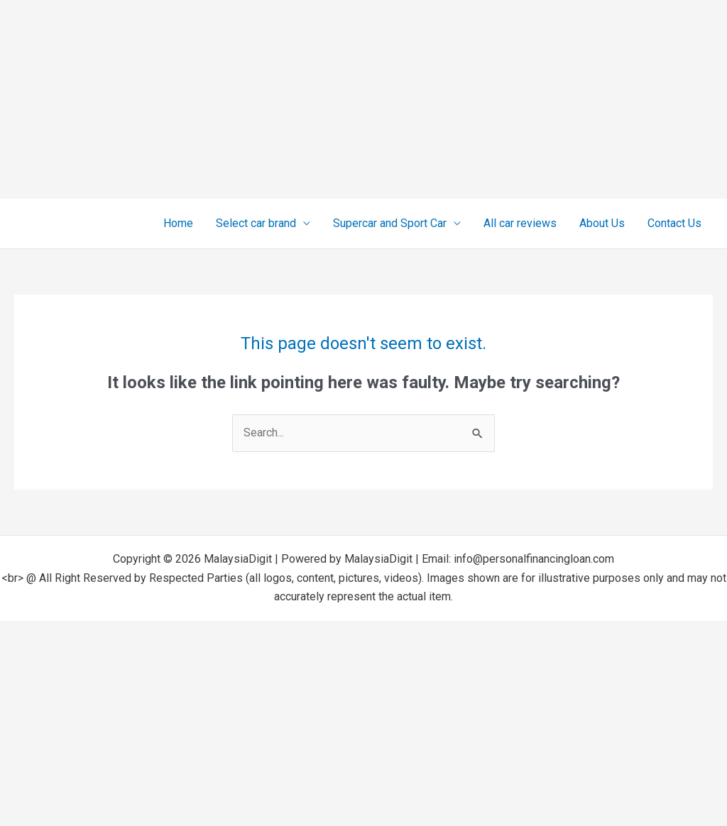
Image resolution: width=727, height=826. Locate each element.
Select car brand (256, 223)
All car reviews (520, 223)
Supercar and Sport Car (390, 223)
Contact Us (674, 223)
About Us (602, 223)
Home (178, 223)
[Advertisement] (363, 99)
